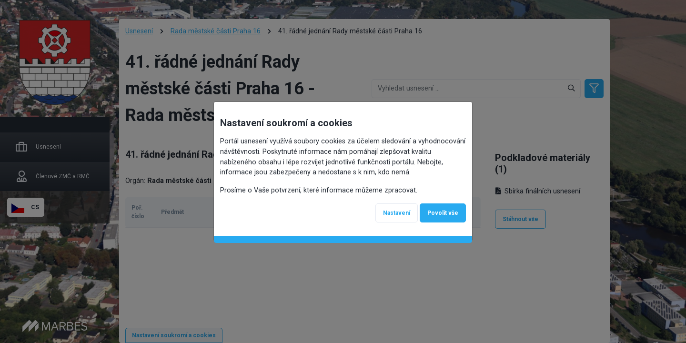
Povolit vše (442, 213)
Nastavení (396, 213)
